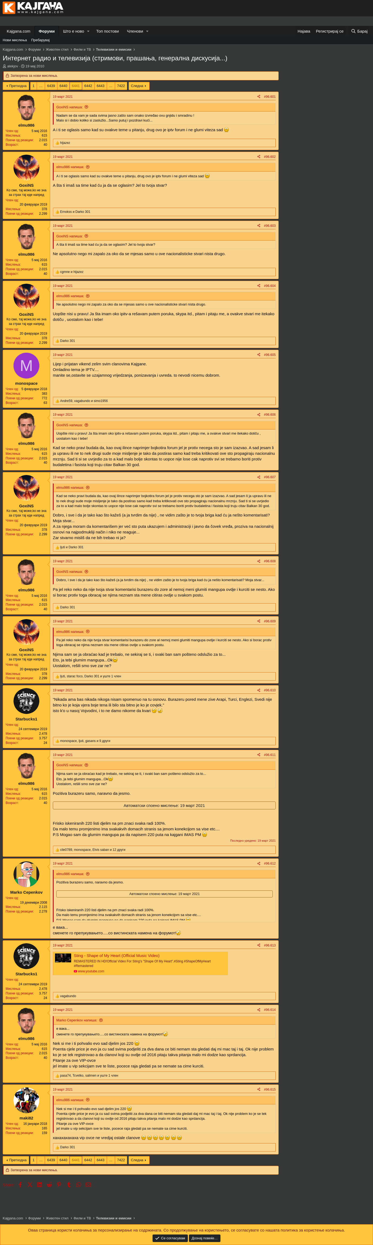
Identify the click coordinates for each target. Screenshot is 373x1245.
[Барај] (359, 31)
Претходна (18, 86)
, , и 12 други (92, 850)
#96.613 (270, 945)
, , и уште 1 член (90, 676)
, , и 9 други (85, 741)
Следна (137, 86)
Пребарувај (40, 40)
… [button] (41, 86)
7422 (121, 86)
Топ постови (107, 31)
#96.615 (270, 1089)
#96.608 (270, 561)
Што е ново (73, 31)
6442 (88, 86)
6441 (76, 86)
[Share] (258, 97)
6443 (101, 86)
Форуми (47, 31)
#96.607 (270, 477)
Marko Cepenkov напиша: (76, 1020)
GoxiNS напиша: (69, 107)
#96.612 (270, 863)
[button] (88, 31)
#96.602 (270, 157)
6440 (63, 86)
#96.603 (270, 226)
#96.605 (270, 355)
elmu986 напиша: (70, 167)
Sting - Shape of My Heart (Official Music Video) (117, 955)
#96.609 (270, 621)
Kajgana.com (18, 31)
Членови (135, 31)
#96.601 (270, 97)
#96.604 (270, 286)
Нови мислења (15, 40)
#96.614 (270, 1010)
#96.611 (270, 755)
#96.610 (270, 690)
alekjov (12, 66)
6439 (51, 86)
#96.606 (270, 415)
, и (84, 401)
